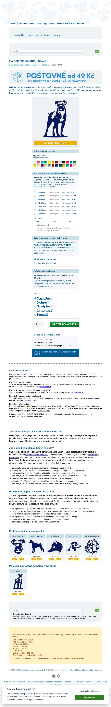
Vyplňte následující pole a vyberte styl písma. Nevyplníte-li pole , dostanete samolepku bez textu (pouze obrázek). (54, 280)
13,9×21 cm (41, 206)
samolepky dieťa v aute (36, 688)
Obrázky (45, 65)
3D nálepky (20, 688)
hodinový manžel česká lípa (66, 691)
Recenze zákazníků (65, 23)
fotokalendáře (8, 688)
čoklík (83, 616)
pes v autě (60, 618)
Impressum (55, 684)
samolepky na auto (72, 688)
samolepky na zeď (54, 688)
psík (34, 616)
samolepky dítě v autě (90, 688)
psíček (44, 616)
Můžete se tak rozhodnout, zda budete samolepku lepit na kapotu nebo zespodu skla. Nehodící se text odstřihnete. (55, 247)
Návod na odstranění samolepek (30, 682)
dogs (15, 618)
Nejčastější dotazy (45, 23)
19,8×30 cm (41, 214)
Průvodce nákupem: (19, 370)
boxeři (82, 618)
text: (36, 293)
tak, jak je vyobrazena (46, 259)
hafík (68, 616)
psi (18, 616)
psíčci (50, 616)
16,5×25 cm (41, 210)
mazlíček (21, 618)
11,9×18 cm (41, 203)
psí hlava (55, 536)
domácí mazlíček (33, 618)
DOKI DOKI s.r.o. (51, 670)
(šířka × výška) (54, 192)
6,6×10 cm (41, 192)
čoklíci (89, 616)
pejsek (23, 616)
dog (94, 616)
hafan (56, 616)
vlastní (39, 218)
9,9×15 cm (41, 199)
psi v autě (69, 618)
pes (14, 616)
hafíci (73, 616)
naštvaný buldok (92, 536)
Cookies (89, 682)
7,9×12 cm (41, 196)
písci (39, 616)
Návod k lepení (9, 682)
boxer (18, 571)
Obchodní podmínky (53, 682)
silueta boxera (36, 536)
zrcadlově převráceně (46, 263)
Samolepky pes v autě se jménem (24, 65)
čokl (78, 616)
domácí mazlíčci (48, 618)
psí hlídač (74, 536)
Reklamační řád (100, 682)
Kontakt (80, 23)
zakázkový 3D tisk (45, 691)
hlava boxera (18, 536)
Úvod (13, 23)
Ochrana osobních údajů (74, 682)
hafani (62, 616)
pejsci (29, 616)
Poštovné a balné (27, 23)
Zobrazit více (45, 386)
